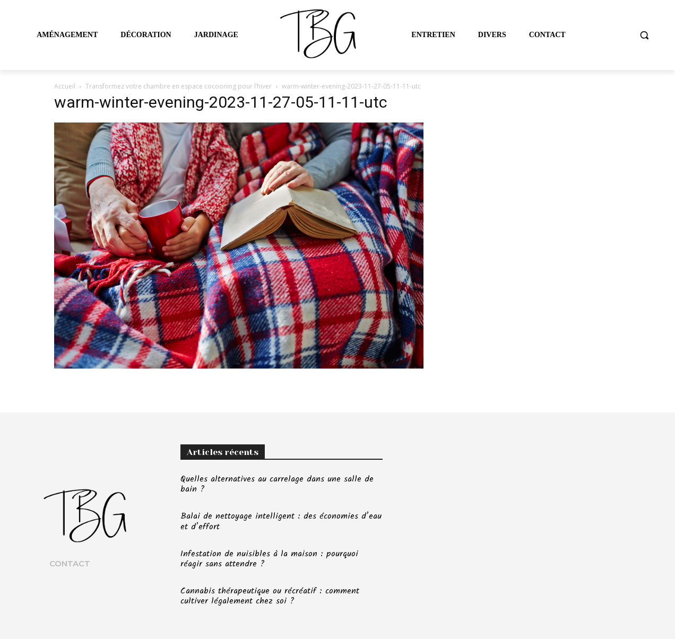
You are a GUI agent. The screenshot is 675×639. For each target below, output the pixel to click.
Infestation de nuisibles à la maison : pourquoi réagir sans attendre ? (269, 559)
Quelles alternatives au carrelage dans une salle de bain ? (277, 484)
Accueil (64, 86)
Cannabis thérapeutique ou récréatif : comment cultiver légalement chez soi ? (269, 596)
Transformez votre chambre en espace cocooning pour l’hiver (178, 86)
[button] (644, 35)
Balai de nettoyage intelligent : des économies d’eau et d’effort (281, 521)
